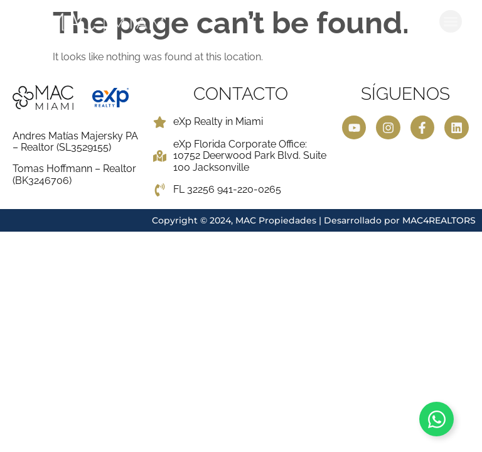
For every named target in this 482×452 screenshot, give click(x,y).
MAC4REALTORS (439, 220)
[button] (450, 21)
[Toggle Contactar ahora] (436, 419)
